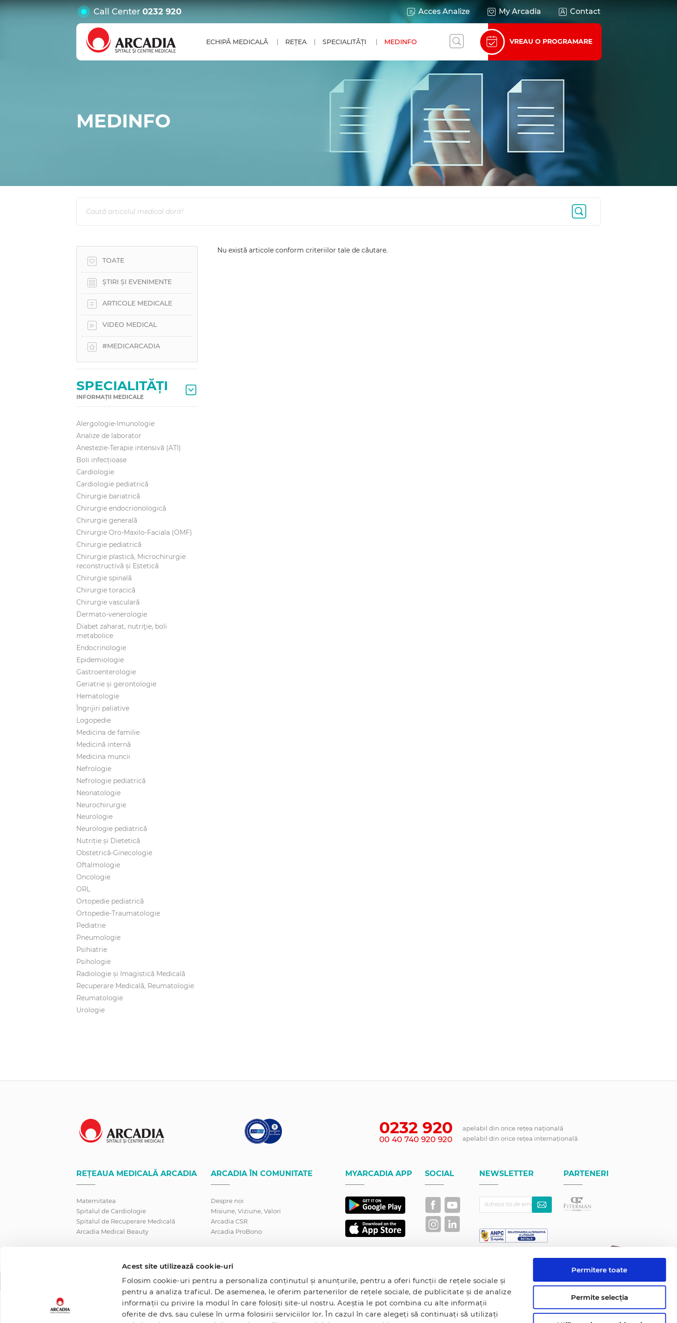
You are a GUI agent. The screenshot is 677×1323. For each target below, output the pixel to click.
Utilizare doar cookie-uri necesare (599, 1259)
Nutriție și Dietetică (108, 841)
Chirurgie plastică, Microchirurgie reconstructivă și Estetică (131, 561)
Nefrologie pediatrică (111, 781)
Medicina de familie (108, 732)
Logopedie (93, 720)
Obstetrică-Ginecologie (114, 853)
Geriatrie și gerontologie (116, 684)
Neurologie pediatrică (111, 828)
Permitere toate (599, 1201)
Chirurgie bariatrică (108, 496)
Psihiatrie (91, 949)
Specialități (344, 42)
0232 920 (161, 11)
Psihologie (93, 961)
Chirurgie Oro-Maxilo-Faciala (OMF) (134, 532)
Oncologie (93, 877)
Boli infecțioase (101, 460)
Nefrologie (93, 769)
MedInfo (400, 42)
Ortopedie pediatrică (110, 901)
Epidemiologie (100, 660)
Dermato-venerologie (111, 614)
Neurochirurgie (101, 805)
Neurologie (94, 816)
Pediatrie (91, 925)
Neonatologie (98, 793)
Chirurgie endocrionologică (121, 508)
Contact (579, 12)
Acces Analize (438, 12)
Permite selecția (599, 1228)
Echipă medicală (237, 42)
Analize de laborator (108, 436)
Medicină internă (103, 744)
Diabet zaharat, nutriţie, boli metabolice (121, 631)
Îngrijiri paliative (102, 708)
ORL (83, 889)
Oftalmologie (98, 865)
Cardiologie (95, 472)
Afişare (481, 1304)
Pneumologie (98, 937)
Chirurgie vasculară (108, 602)
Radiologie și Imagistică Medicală (130, 974)
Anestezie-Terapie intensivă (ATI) (128, 448)
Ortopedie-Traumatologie (118, 913)
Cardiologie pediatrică (112, 484)
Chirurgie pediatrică (108, 544)
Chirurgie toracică (105, 590)
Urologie (90, 1010)
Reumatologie (99, 998)
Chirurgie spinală (104, 578)
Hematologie (97, 696)
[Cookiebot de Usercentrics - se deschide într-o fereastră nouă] (60, 1305)
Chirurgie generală (106, 520)
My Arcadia (513, 12)
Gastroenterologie (106, 672)
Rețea (296, 42)
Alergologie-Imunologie (115, 423)
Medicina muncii (103, 756)
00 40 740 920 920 (415, 1139)
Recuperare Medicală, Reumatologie (135, 986)
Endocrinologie (101, 648)
